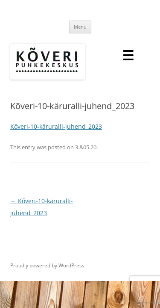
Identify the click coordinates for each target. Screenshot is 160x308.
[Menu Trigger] (128, 54)
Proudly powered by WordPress (47, 265)
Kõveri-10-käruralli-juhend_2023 (56, 126)
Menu (80, 27)
